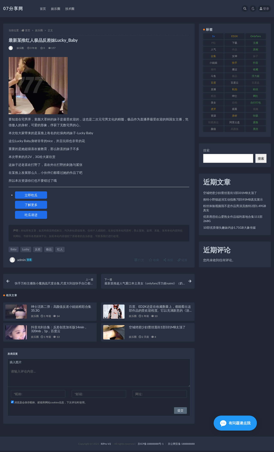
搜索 (206, 150)
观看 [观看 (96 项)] (234, 109)
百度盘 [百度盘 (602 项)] (255, 82)
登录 (264, 8)
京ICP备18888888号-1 (151, 445)
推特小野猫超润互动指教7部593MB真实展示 (233, 199)
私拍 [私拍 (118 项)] (234, 89)
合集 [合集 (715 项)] (213, 56)
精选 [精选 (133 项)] (213, 96)
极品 (49, 249)
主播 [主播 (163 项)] (255, 42)
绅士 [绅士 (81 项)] (234, 96)
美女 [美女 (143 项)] (213, 102)
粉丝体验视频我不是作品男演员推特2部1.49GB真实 (234, 208)
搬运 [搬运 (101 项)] (234, 69)
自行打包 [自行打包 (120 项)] (255, 102)
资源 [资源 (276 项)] (213, 115)
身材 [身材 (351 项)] (234, 115)
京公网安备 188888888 (181, 445)
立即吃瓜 (31, 195)
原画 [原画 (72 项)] (255, 49)
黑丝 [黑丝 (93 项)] (255, 129)
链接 (183, 260)
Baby (13, 249)
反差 (37, 249)
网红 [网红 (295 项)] (255, 96)
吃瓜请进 (31, 215)
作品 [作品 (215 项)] (234, 49)
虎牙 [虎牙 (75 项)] (213, 109)
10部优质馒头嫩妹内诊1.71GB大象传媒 (229, 227)
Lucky (25, 249)
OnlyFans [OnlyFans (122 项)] (255, 36)
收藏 (154, 260)
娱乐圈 (39, 30)
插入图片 (16, 363)
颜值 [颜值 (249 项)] (213, 129)
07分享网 (13, 8)
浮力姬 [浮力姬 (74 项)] (255, 76)
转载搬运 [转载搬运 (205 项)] (213, 122)
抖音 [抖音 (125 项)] (255, 62)
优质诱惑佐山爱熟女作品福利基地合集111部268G (232, 219)
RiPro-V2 (106, 445)
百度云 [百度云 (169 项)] (234, 82)
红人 (60, 249)
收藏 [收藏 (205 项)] (255, 69)
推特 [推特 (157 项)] (213, 69)
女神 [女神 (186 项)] (234, 56)
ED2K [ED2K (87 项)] (234, 36)
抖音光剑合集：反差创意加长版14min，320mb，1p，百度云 (59, 330)
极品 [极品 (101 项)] (234, 76)
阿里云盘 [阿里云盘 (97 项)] (234, 122)
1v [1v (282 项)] (213, 36)
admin (21, 260)
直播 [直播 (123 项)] (213, 89)
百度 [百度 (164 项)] (213, 82)
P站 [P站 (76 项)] (213, 42)
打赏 (139, 260)
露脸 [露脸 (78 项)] (255, 122)
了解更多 (31, 205)
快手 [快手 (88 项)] (234, 62)
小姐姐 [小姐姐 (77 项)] (213, 62)
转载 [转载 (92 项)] (255, 115)
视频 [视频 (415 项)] (255, 109)
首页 (27, 30)
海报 (168, 260)
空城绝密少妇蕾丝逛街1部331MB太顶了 (157, 328)
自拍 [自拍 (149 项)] (234, 102)
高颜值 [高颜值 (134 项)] (234, 129)
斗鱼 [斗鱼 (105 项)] (213, 76)
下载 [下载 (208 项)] (234, 42)
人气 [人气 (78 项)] (213, 49)
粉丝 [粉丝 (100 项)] (255, 89)
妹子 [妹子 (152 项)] (255, 56)
